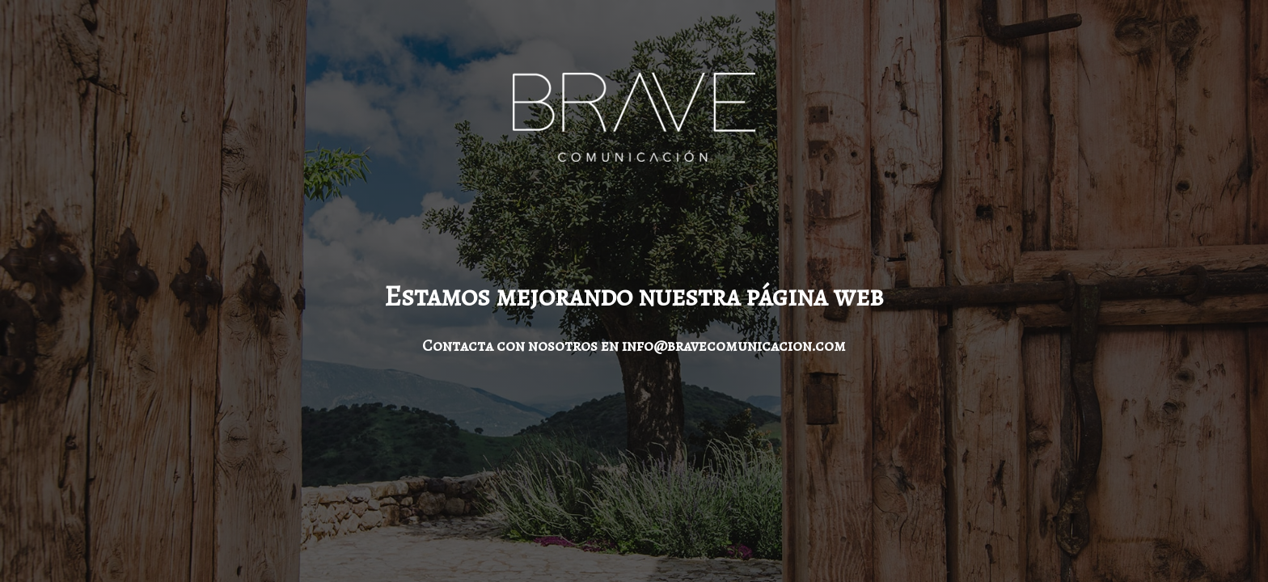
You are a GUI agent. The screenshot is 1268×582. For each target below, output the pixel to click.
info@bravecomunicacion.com (734, 345)
